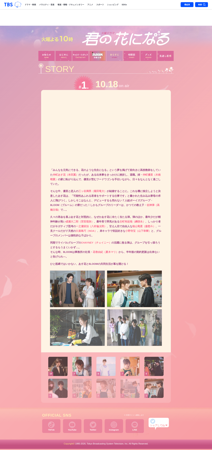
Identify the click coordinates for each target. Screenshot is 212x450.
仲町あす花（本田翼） (65, 174)
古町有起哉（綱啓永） (132, 222)
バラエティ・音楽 (46, 5)
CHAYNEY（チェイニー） (96, 243)
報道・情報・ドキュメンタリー (71, 5)
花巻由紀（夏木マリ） (105, 252)
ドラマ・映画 (30, 5)
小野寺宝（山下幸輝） (138, 231)
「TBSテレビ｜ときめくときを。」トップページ (8, 4)
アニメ (90, 5)
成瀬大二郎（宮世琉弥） (80, 222)
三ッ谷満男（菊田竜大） (92, 191)
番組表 (187, 5)
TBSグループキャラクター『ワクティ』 (17, 4)
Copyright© (69, 445)
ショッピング (112, 5)
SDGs (124, 5)
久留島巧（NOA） (86, 231)
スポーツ (100, 5)
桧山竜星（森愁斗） (143, 226)
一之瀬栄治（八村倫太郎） (91, 226)
